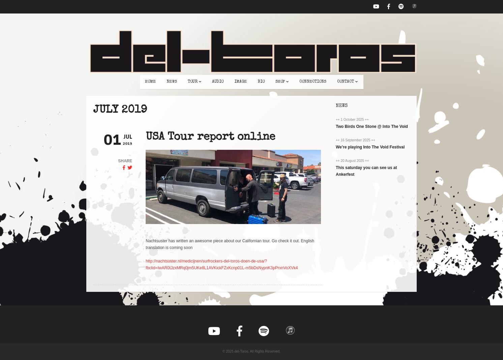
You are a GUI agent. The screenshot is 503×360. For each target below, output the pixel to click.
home (150, 82)
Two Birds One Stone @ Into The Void (372, 126)
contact (347, 82)
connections (312, 82)
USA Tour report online (210, 137)
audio (218, 82)
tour (194, 82)
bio (261, 82)
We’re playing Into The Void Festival (370, 147)
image (240, 82)
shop (282, 82)
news (172, 82)
